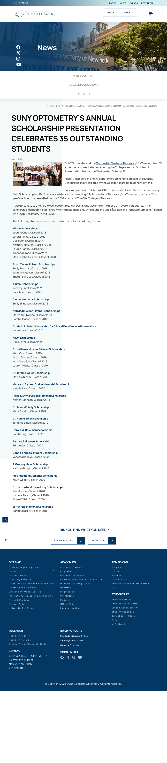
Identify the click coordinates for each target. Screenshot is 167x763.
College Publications (83, 84)
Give (128, 12)
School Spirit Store (123, 688)
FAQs (115, 660)
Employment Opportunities (25, 664)
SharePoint (67, 668)
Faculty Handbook (71, 680)
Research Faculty (19, 708)
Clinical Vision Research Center (28, 716)
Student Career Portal (125, 675)
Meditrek (65, 660)
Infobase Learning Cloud (75, 655)
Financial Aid (119, 651)
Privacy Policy (17, 676)
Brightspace (67, 664)
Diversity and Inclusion (23, 660)
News (123, 3)
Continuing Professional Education (81, 651)
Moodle (64, 672)
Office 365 (66, 676)
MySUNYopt (118, 696)
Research (147, 3)
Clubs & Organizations (125, 679)
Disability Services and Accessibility (31, 655)
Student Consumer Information (130, 655)
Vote (114, 692)
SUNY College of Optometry (25, 639)
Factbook (83, 94)
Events (133, 3)
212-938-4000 (17, 740)
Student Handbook (123, 684)
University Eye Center (22, 680)
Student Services (122, 671)
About (112, 3)
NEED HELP (98, 612)
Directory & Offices (20, 651)
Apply (111, 12)
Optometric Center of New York (63, 239)
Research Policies (20, 712)
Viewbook (117, 647)
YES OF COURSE (63, 612)
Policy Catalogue (19, 672)
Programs (66, 643)
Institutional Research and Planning (31, 668)
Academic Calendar (72, 639)
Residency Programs (72, 647)
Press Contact (83, 75)
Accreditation (17, 647)
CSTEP (116, 643)
